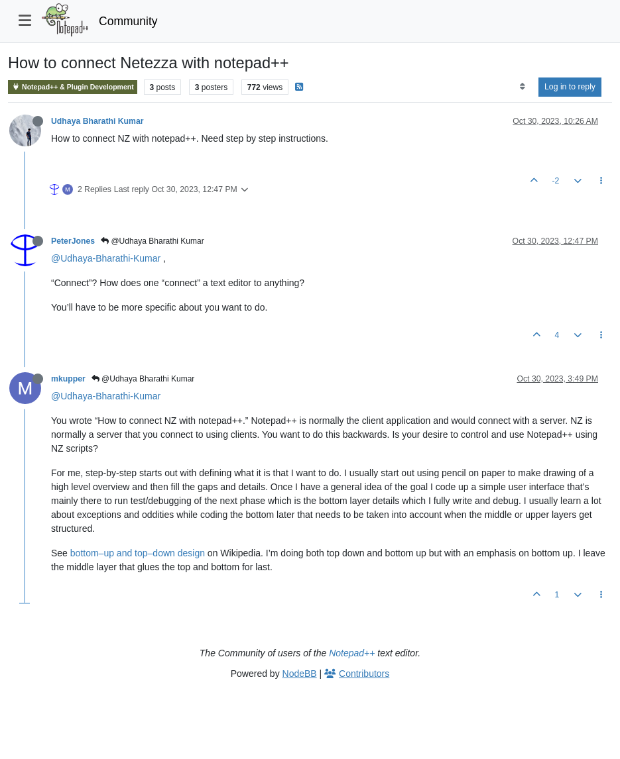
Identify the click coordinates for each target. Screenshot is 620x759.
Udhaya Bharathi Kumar (97, 121)
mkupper (68, 378)
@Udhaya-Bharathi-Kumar (105, 258)
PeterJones (73, 241)
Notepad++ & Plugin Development (72, 87)
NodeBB (299, 673)
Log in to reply (569, 86)
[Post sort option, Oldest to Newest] (522, 86)
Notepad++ (352, 653)
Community (128, 21)
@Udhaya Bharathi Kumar (152, 241)
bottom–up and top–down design (137, 553)
